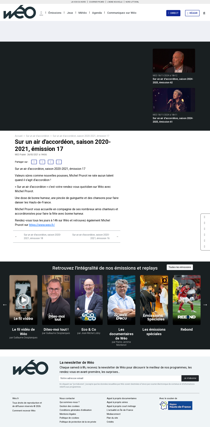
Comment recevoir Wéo (23, 410)
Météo (82, 12)
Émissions (54, 12)
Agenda (97, 12)
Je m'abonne (190, 378)
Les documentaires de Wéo (121, 333)
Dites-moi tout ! (56, 329)
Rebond (187, 329)
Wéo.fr (15, 398)
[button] (41, 13)
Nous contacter (67, 398)
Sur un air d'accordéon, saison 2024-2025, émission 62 (173, 81)
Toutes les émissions (180, 267)
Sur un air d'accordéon (37, 136)
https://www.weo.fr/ (42, 225)
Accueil (18, 136)
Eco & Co (88, 329)
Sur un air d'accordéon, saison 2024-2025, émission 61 (173, 120)
